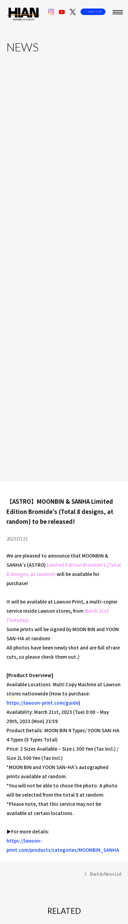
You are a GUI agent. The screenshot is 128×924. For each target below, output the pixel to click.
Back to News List (103, 465)
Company (27, 879)
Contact (60, 879)
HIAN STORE (93, 11)
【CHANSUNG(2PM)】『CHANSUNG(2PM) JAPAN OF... (61, 608)
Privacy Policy (97, 879)
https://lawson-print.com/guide (42, 294)
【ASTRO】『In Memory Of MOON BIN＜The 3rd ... (58, 829)
